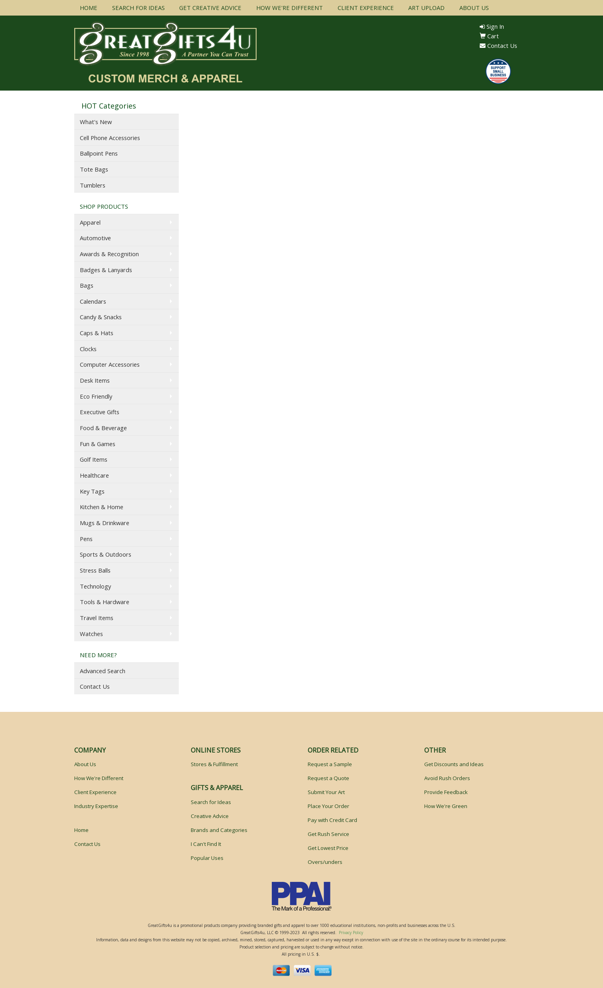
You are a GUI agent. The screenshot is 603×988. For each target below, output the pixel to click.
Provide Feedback (446, 792)
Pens (86, 539)
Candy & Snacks (101, 317)
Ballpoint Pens (99, 153)
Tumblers (92, 185)
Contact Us (498, 45)
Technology (95, 586)
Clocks (88, 349)
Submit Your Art (326, 792)
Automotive (95, 238)
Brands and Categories (219, 830)
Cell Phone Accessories (110, 138)
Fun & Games (97, 444)
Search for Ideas (211, 802)
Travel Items (96, 618)
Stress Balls (95, 570)
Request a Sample (330, 764)
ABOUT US (474, 8)
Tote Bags (94, 169)
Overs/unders (325, 861)
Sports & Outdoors (105, 554)
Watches (91, 634)
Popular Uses (207, 858)
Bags (86, 285)
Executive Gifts (99, 412)
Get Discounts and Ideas (454, 764)
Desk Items (95, 380)
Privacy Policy (351, 932)
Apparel (90, 222)
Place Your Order (328, 806)
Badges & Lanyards (106, 270)
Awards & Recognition (109, 254)
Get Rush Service (328, 834)
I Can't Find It (206, 844)
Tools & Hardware (104, 602)
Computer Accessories (110, 364)
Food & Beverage (103, 428)
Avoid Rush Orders (447, 778)
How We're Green (445, 806)
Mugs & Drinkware (104, 523)
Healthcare (94, 475)
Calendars (93, 301)
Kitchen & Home (101, 507)
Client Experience (95, 792)
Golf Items (93, 459)
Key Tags (92, 491)
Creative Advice (210, 816)
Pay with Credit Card (332, 820)
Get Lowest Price (328, 848)
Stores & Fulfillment (214, 764)
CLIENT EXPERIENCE (366, 8)
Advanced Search (102, 671)
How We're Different (98, 778)
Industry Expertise (96, 806)
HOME (88, 8)
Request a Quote (328, 778)
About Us (85, 764)
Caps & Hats (96, 333)
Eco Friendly (96, 396)
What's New (96, 122)
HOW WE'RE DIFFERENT (289, 8)
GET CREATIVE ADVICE (210, 8)
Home (81, 830)
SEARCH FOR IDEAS (138, 8)
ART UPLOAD (426, 8)
